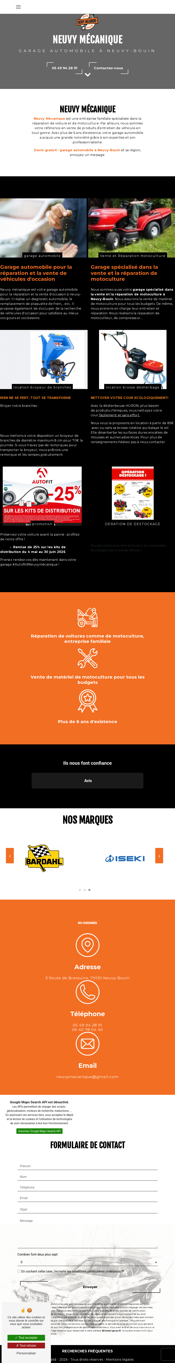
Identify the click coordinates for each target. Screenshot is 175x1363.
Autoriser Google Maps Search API (39, 1112)
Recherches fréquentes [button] (87, 1351)
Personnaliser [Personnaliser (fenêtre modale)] (26, 1353)
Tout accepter (26, 1337)
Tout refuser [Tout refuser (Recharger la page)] (26, 1345)
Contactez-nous (108, 68)
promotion (42, 543)
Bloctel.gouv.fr (111, 1311)
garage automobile (42, 275)
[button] (31, 773)
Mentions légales (119, 1359)
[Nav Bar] (18, 7)
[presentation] (159, 836)
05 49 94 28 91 (64, 68)
